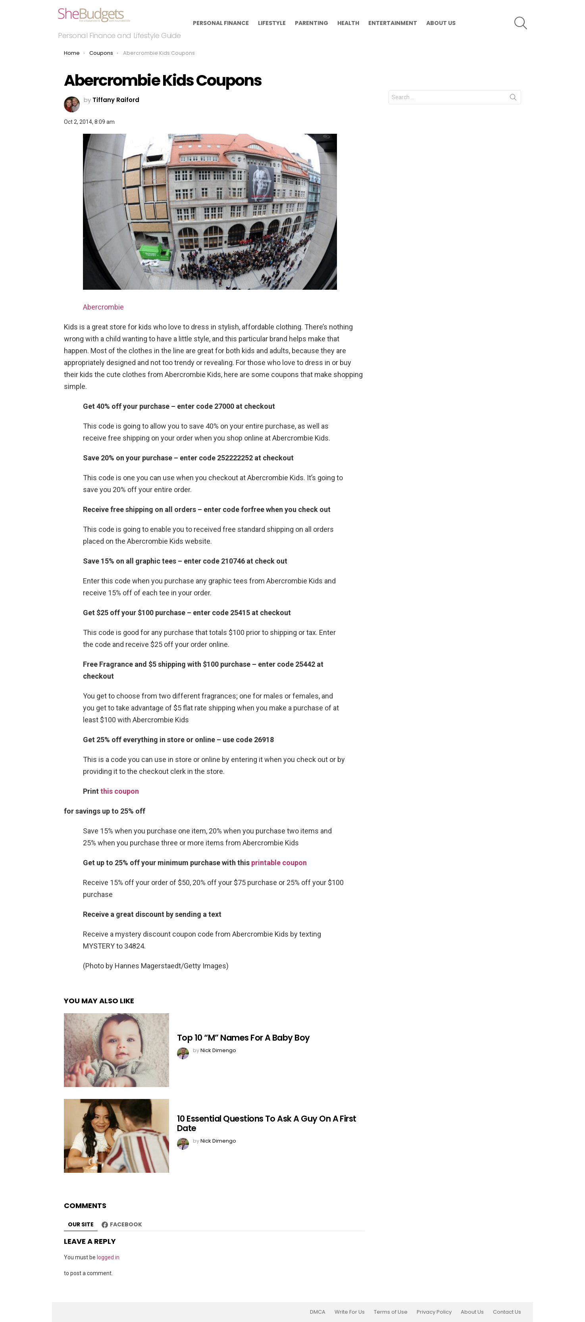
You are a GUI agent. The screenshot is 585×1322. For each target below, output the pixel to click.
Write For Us (350, 1312)
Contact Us (507, 1312)
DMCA (317, 1312)
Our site (81, 1224)
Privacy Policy (434, 1312)
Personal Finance (221, 23)
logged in (108, 1257)
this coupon (119, 791)
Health (348, 23)
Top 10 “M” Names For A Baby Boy (243, 1037)
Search (513, 99)
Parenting (311, 23)
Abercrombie (103, 307)
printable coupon (279, 862)
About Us (441, 23)
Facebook (126, 1224)
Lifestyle (272, 23)
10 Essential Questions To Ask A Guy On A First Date (266, 1123)
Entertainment (392, 23)
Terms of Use (391, 1312)
